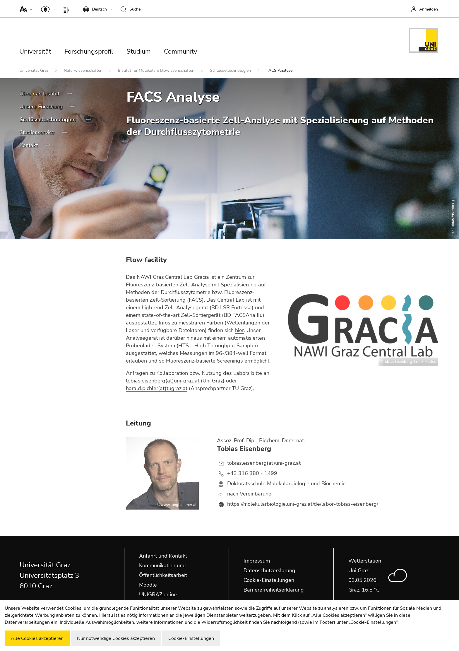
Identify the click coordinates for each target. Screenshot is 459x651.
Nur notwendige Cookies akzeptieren (116, 638)
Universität (35, 51)
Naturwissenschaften (84, 70)
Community (180, 51)
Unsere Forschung (42, 106)
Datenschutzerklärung (269, 570)
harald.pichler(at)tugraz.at (156, 388)
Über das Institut (40, 93)
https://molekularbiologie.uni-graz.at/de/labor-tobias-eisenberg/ (302, 504)
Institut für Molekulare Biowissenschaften (157, 70)
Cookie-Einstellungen (269, 580)
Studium (138, 51)
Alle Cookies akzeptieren (37, 638)
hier (239, 330)
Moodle (148, 584)
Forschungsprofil (88, 51)
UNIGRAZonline (158, 594)
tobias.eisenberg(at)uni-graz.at (162, 380)
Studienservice (38, 132)
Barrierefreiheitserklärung (274, 589)
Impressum (257, 560)
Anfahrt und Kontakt (163, 555)
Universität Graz (34, 70)
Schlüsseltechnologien (231, 70)
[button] (24, 9)
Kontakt (29, 145)
